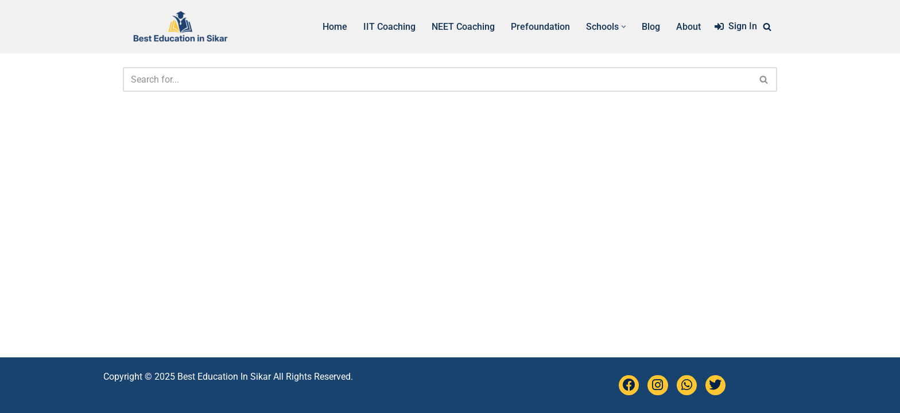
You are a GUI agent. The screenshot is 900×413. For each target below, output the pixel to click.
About (688, 26)
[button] (624, 27)
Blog (651, 26)
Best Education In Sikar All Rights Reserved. (265, 376)
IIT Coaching (389, 26)
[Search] (767, 26)
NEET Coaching (463, 26)
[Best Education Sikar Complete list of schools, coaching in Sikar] (180, 26)
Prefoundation (540, 26)
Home (335, 26)
